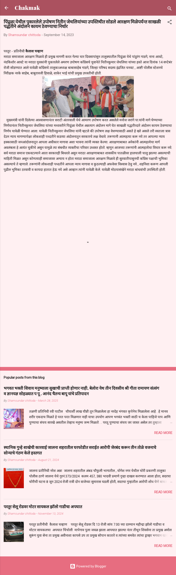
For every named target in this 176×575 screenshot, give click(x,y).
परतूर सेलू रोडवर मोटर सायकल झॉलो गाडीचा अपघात (43, 506)
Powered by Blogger (88, 566)
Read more (163, 433)
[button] (169, 22)
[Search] (169, 9)
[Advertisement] (88, 327)
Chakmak (27, 7)
